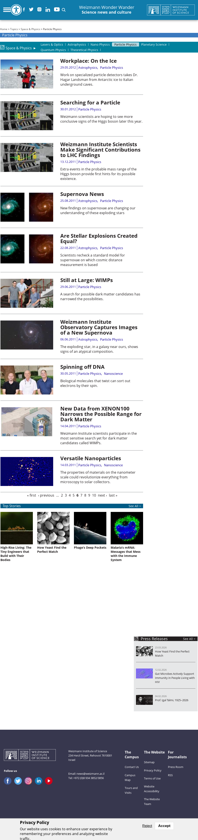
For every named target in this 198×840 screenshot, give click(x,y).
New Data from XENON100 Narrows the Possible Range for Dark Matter (101, 414)
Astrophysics (87, 67)
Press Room (175, 767)
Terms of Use (152, 778)
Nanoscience (113, 373)
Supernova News (82, 193)
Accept (164, 826)
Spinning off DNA (82, 366)
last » (113, 495)
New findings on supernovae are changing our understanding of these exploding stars (98, 210)
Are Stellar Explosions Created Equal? (98, 238)
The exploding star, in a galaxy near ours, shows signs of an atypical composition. (99, 349)
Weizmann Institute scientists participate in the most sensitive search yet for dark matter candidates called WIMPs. (98, 438)
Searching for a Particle (90, 102)
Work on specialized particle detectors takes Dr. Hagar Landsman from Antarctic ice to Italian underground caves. (99, 79)
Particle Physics (111, 67)
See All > (189, 639)
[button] (63, 10)
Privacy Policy (152, 770)
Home (3, 29)
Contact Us (132, 767)
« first (31, 495)
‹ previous (46, 495)
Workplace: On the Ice (88, 60)
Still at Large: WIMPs (86, 280)
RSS (170, 775)
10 (94, 495)
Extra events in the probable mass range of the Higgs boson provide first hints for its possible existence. (98, 174)
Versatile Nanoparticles (90, 458)
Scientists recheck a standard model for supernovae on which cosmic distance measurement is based (92, 260)
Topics (14, 29)
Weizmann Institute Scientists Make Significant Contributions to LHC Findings (100, 150)
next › (102, 495)
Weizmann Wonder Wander (106, 10)
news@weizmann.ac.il (90, 774)
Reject (147, 826)
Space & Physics (30, 29)
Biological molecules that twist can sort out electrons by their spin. (95, 383)
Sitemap (149, 762)
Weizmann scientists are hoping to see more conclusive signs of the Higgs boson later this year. (101, 119)
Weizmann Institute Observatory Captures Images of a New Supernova (98, 327)
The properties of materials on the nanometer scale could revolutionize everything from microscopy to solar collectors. (98, 477)
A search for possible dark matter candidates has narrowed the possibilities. (100, 296)
